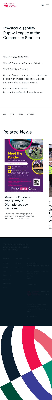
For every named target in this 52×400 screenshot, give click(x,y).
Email (12, 114)
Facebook (30, 114)
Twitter (20, 114)
